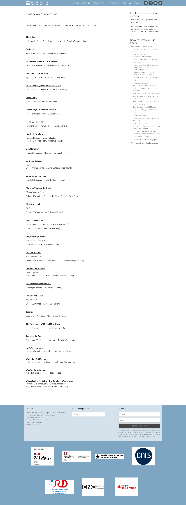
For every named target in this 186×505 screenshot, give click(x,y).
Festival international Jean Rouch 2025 (145, 46)
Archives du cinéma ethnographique (146, 140)
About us (127, 3)
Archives (86, 3)
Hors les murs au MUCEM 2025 (144, 107)
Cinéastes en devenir (140, 115)
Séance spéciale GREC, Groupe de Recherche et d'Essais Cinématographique (145, 67)
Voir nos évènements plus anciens (144, 143)
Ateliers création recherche (142, 137)
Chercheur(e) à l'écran (141, 123)
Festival (75, 3)
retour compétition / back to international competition (48, 25)
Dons (137, 3)
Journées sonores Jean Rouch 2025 (146, 94)
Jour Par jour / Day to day (85, 25)
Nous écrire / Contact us (35, 422)
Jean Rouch (99, 3)
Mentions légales (32, 425)
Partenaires (114, 3)
